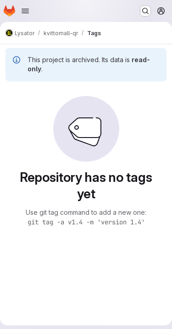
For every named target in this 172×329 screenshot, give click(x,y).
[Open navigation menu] (25, 11)
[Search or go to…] (145, 10)
